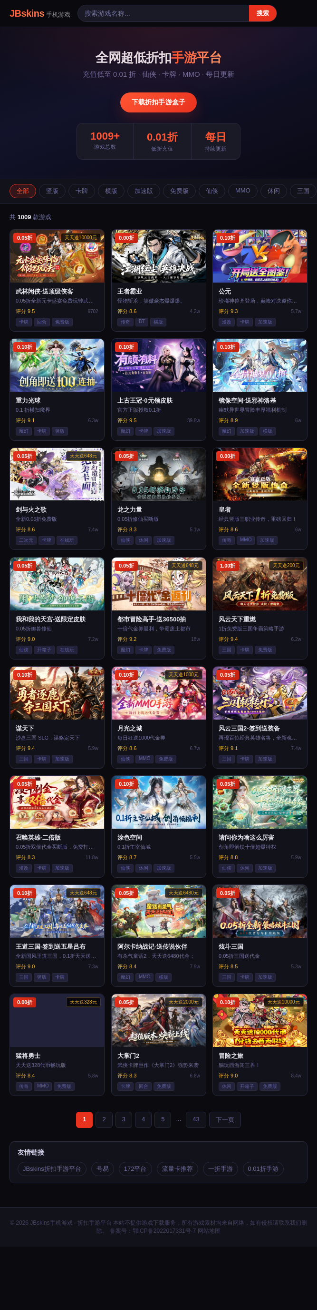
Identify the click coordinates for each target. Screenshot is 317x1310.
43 (195, 1119)
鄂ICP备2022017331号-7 (164, 1231)
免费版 (179, 190)
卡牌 (82, 190)
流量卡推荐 (177, 1168)
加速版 (143, 190)
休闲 (274, 190)
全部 (23, 190)
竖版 (52, 190)
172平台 (135, 1168)
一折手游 (220, 1168)
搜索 (263, 13)
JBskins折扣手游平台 (52, 1168)
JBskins (40, 13)
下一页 (225, 1119)
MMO (242, 190)
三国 (303, 190)
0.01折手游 (263, 1168)
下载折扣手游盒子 (159, 102)
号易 (102, 1168)
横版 (111, 190)
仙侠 (212, 190)
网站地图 (209, 1231)
